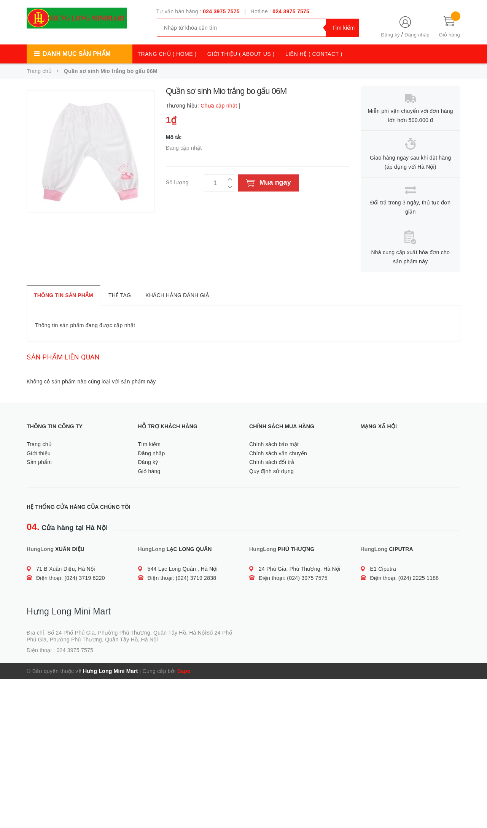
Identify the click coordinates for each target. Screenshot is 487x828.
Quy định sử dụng (271, 471)
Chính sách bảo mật (274, 444)
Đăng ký (390, 35)
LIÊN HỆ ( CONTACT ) (313, 54)
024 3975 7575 (221, 11)
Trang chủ (39, 444)
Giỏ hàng (149, 471)
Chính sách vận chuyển (278, 453)
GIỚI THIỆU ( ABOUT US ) (241, 54)
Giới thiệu (39, 453)
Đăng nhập (417, 35)
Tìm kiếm (149, 444)
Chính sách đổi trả (271, 462)
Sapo (184, 671)
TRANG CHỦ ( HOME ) (167, 54)
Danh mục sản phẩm (76, 54)
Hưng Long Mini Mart (110, 671)
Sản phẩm (39, 462)
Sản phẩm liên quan (63, 357)
